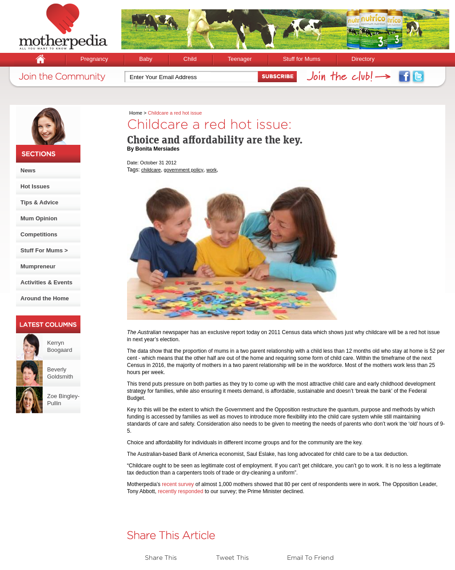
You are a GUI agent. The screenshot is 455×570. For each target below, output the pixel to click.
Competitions (38, 234)
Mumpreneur (38, 266)
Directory (363, 59)
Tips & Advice (39, 202)
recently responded (180, 491)
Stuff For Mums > (44, 250)
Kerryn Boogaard (59, 346)
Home (135, 113)
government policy (184, 169)
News (28, 170)
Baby (145, 59)
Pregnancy (94, 59)
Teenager (239, 59)
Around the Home (44, 298)
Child (190, 59)
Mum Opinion (38, 218)
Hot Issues (35, 186)
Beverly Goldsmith (60, 373)
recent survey (178, 484)
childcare (151, 169)
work (212, 169)
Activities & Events (46, 282)
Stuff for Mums (301, 59)
